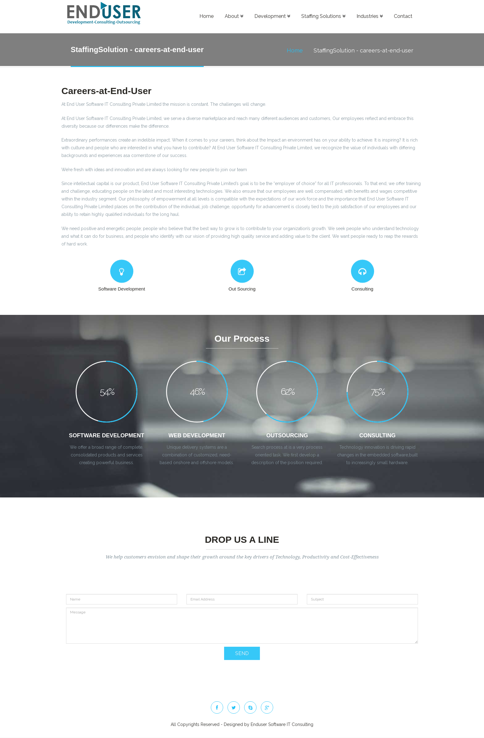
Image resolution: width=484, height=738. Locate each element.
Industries (370, 16)
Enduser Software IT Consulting (282, 724)
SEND (242, 668)
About (234, 16)
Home (206, 16)
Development (272, 16)
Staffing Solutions (323, 16)
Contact (403, 16)
